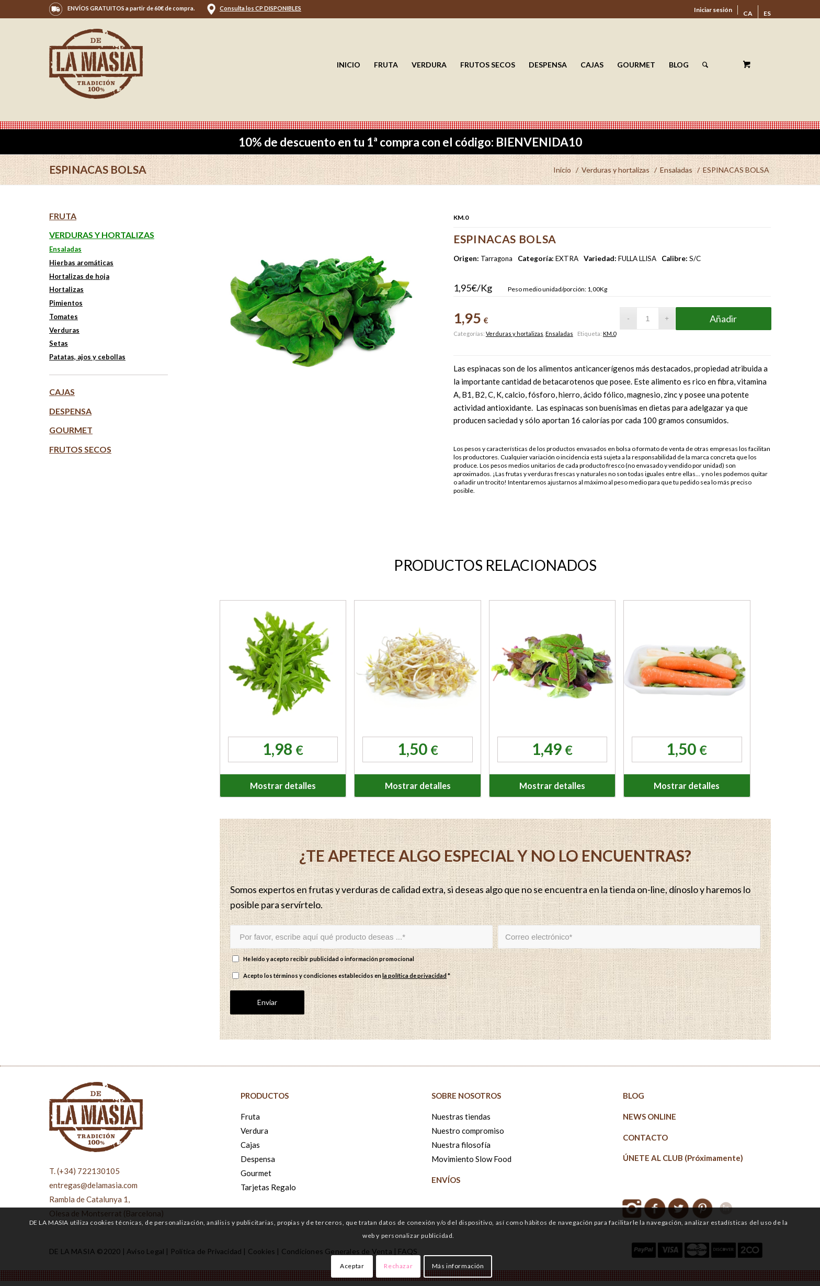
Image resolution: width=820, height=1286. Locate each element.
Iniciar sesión (713, 10)
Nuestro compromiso (467, 1130)
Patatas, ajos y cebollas (87, 357)
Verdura (254, 1130)
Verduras (64, 330)
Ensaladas (559, 333)
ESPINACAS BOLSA (97, 169)
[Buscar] (705, 64)
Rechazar (398, 1266)
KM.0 (609, 333)
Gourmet (71, 430)
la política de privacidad (414, 975)
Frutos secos (80, 449)
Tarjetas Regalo (268, 1187)
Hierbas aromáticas (81, 262)
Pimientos (66, 303)
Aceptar (352, 1266)
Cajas (62, 392)
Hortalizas (66, 289)
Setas (58, 343)
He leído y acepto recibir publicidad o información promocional (328, 958)
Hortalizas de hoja (79, 276)
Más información (458, 1266)
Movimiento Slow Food (471, 1159)
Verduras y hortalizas (514, 333)
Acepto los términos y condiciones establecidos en (346, 975)
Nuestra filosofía (461, 1144)
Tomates (63, 316)
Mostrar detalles (283, 786)
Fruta (62, 216)
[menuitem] (713, 10)
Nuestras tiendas (461, 1116)
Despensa (70, 411)
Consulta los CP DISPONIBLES (260, 8)
